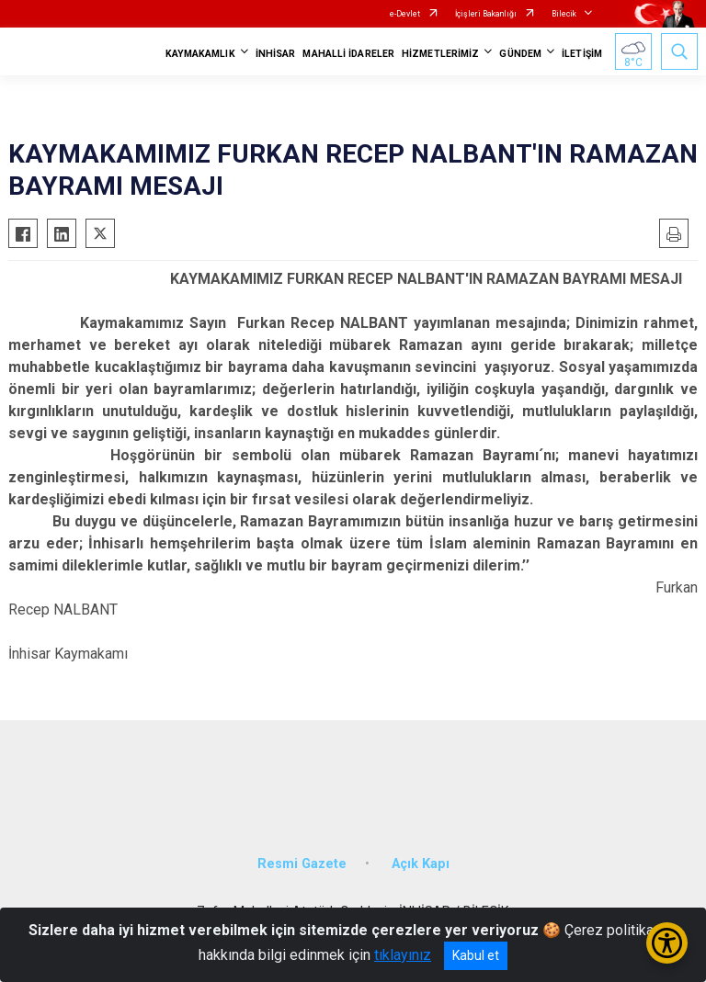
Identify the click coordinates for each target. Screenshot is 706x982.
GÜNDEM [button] (520, 54)
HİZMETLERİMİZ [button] (440, 54)
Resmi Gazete (302, 864)
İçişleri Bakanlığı (486, 13)
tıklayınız (402, 955)
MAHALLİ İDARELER (348, 54)
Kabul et (475, 955)
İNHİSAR (276, 54)
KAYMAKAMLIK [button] (200, 54)
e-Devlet (405, 13)
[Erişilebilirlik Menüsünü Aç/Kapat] (667, 943)
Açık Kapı (421, 864)
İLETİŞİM (582, 54)
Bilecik (564, 13)
